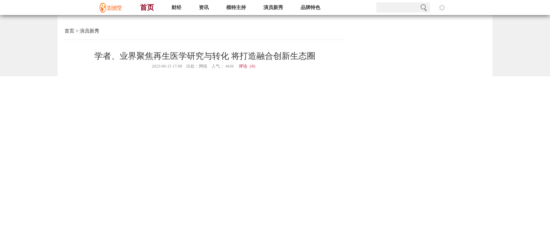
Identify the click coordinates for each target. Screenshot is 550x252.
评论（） (248, 66)
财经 (176, 7)
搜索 (423, 7)
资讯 (204, 7)
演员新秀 (273, 7)
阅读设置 (442, 7)
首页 (147, 7)
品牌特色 (310, 7)
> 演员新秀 (86, 31)
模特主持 (236, 7)
